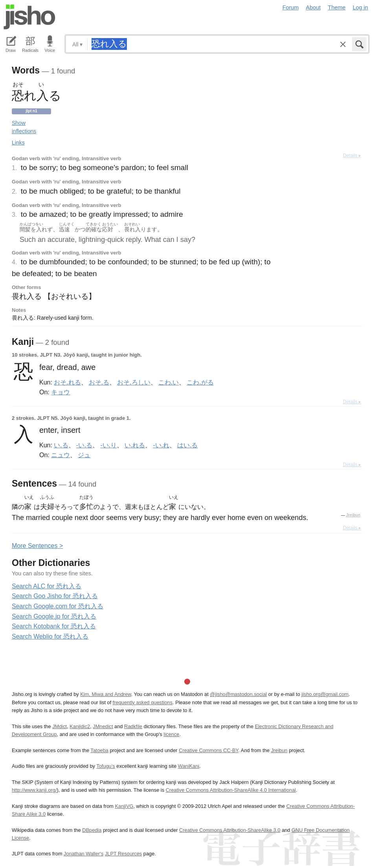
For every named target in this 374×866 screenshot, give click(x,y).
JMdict (59, 726)
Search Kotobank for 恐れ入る (54, 626)
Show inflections (24, 127)
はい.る (187, 445)
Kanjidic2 (80, 726)
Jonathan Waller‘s (83, 854)
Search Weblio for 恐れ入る (50, 636)
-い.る (84, 445)
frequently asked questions (142, 702)
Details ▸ (352, 155)
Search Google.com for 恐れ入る (57, 606)
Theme (337, 7)
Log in (360, 7)
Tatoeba (99, 750)
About (313, 7)
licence (172, 734)
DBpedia (91, 830)
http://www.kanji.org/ (34, 790)
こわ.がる (200, 382)
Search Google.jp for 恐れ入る (54, 616)
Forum (290, 7)
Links (18, 142)
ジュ (84, 454)
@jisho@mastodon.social (238, 694)
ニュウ (60, 454)
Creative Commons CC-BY (208, 750)
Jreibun (353, 515)
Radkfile (133, 726)
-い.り (108, 445)
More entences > (37, 545)
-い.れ (161, 445)
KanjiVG (124, 806)
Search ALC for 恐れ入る (46, 586)
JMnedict (103, 726)
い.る (61, 445)
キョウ (60, 392)
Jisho (29, 16)
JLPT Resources (123, 854)
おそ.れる (67, 382)
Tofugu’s (105, 766)
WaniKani (188, 766)
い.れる (135, 445)
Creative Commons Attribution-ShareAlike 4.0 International (231, 790)
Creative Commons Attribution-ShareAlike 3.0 (229, 830)
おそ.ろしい (133, 382)
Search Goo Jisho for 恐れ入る (55, 596)
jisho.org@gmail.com (324, 694)
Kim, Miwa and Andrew (105, 694)
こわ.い (168, 382)
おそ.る (99, 382)
